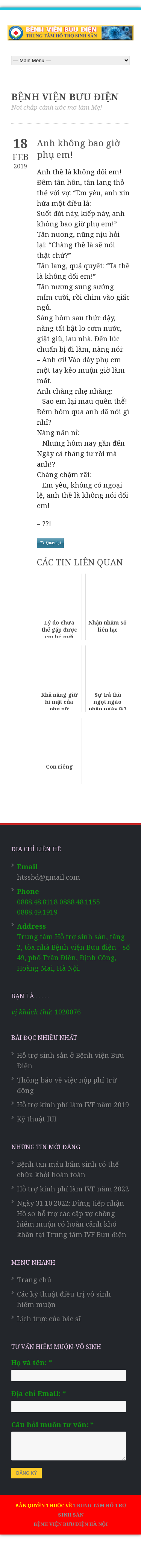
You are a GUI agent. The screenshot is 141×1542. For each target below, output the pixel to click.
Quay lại (53, 542)
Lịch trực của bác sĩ (49, 1318)
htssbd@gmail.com (48, 877)
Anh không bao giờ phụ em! (78, 149)
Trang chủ (34, 1279)
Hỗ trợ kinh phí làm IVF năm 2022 (73, 1188)
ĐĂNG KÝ (26, 1473)
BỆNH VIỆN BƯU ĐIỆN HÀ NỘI (70, 1524)
